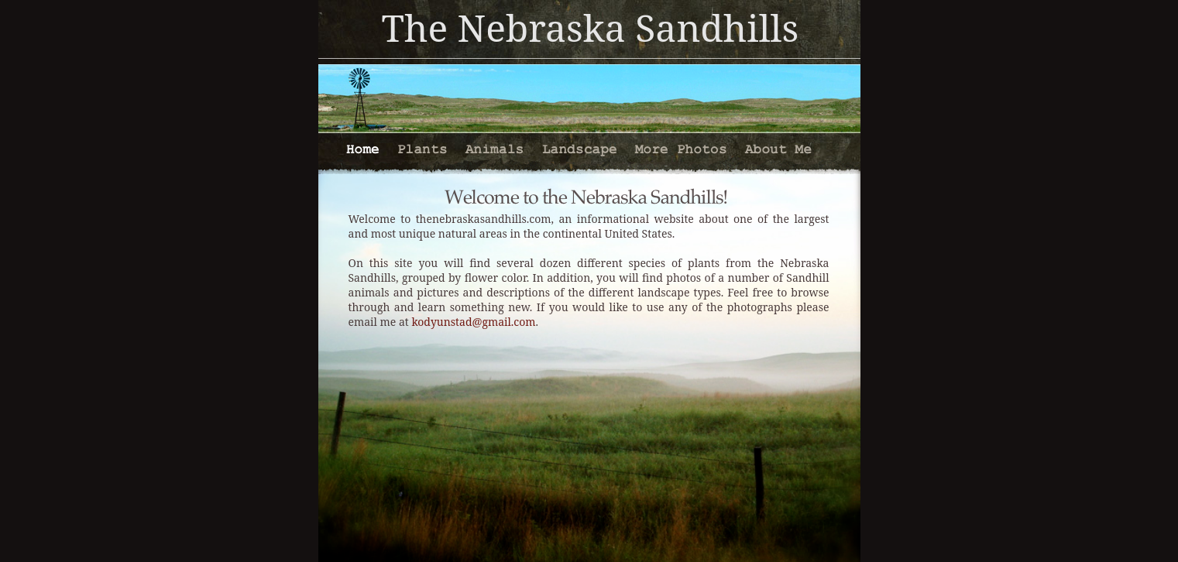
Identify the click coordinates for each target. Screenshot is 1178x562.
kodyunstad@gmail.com (473, 321)
